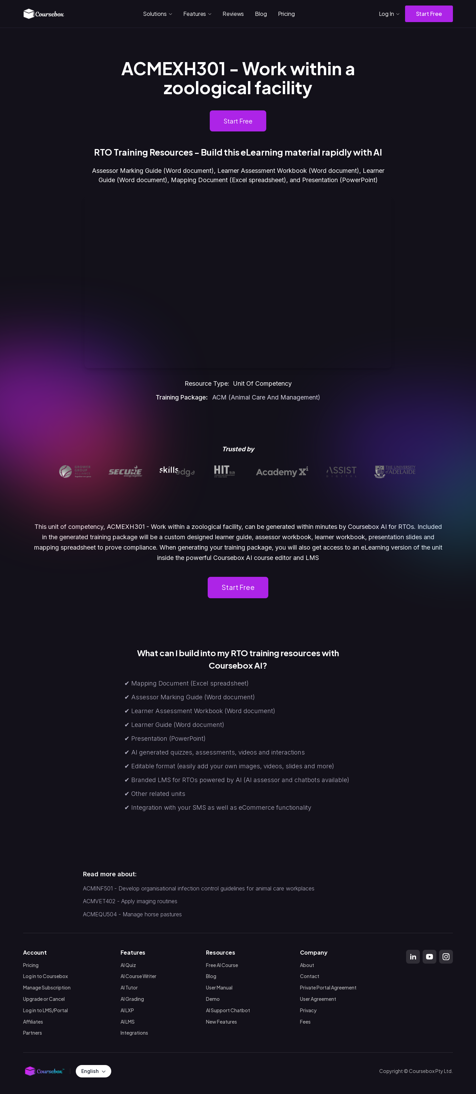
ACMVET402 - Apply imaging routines (130, 901)
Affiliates (33, 1022)
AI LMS (128, 1022)
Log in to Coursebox (45, 976)
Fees (305, 1022)
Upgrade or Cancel (44, 999)
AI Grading (132, 999)
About (307, 965)
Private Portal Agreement (328, 987)
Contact (309, 976)
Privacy (308, 1010)
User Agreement (318, 999)
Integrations (134, 1033)
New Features (221, 1022)
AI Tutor (129, 987)
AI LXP (127, 1010)
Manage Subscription (47, 987)
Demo (213, 999)
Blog (261, 13)
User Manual (219, 987)
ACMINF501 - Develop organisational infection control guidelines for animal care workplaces (198, 888)
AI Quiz (128, 965)
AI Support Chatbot (228, 1010)
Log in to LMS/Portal (45, 1010)
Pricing (286, 13)
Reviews (233, 13)
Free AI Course (222, 965)
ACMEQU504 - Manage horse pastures (132, 914)
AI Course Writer (138, 976)
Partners (32, 1033)
